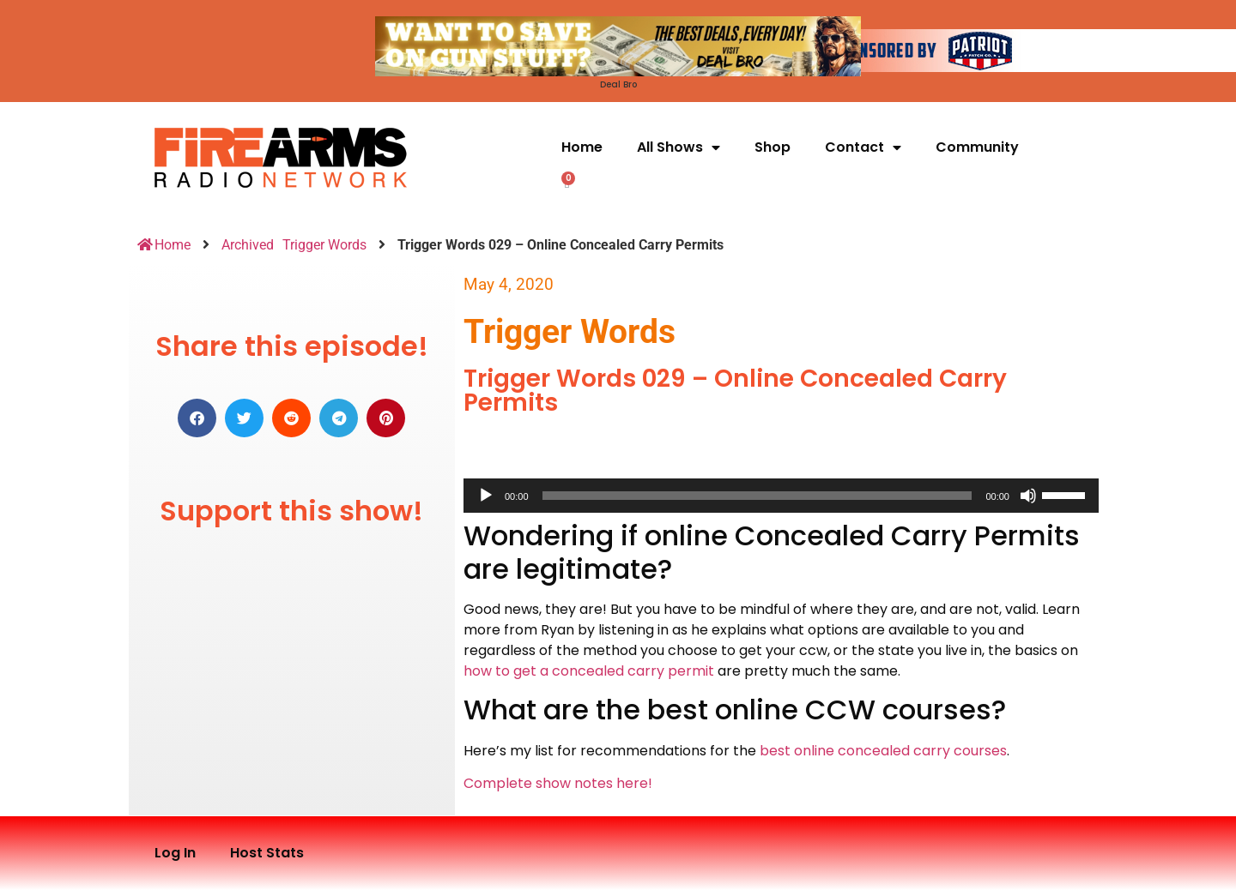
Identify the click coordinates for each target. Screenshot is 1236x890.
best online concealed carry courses (883, 751)
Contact (863, 147)
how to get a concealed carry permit (589, 671)
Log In (175, 853)
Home (582, 147)
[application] (781, 495)
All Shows (678, 147)
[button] (197, 418)
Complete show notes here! (558, 783)
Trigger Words (324, 245)
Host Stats (267, 853)
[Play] (485, 495)
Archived (247, 245)
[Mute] (1028, 495)
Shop (772, 147)
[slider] (757, 495)
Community (977, 147)
